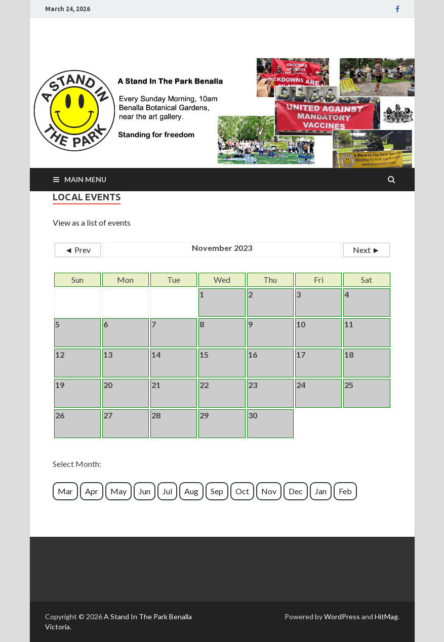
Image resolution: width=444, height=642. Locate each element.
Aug (191, 491)
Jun (144, 491)
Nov (268, 491)
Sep (217, 491)
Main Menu (85, 179)
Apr (91, 491)
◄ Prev (78, 249)
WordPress (342, 616)
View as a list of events (92, 222)
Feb (345, 491)
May (118, 491)
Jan (321, 491)
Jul (167, 491)
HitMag (386, 616)
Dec (296, 491)
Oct (242, 491)
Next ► (366, 249)
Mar (65, 491)
